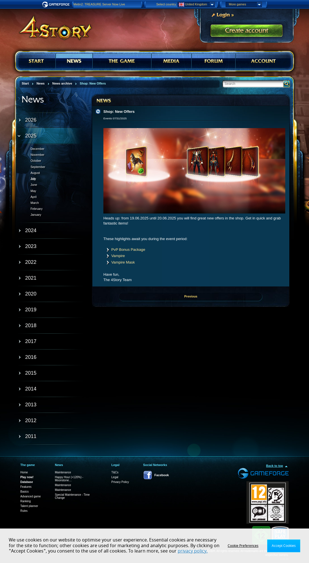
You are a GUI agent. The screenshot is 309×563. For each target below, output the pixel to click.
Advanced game (30, 496)
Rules (24, 510)
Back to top (274, 465)
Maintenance (63, 472)
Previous (190, 296)
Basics (24, 491)
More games (245, 4)
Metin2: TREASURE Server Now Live (99, 4)
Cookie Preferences (243, 545)
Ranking (25, 501)
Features (25, 486)
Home (24, 472)
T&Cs (114, 472)
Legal (114, 477)
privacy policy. (193, 551)
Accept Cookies (284, 545)
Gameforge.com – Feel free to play (57, 4)
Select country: (166, 4)
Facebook (161, 475)
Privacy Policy (120, 482)
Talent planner (29, 506)
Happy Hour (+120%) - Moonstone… (69, 479)
